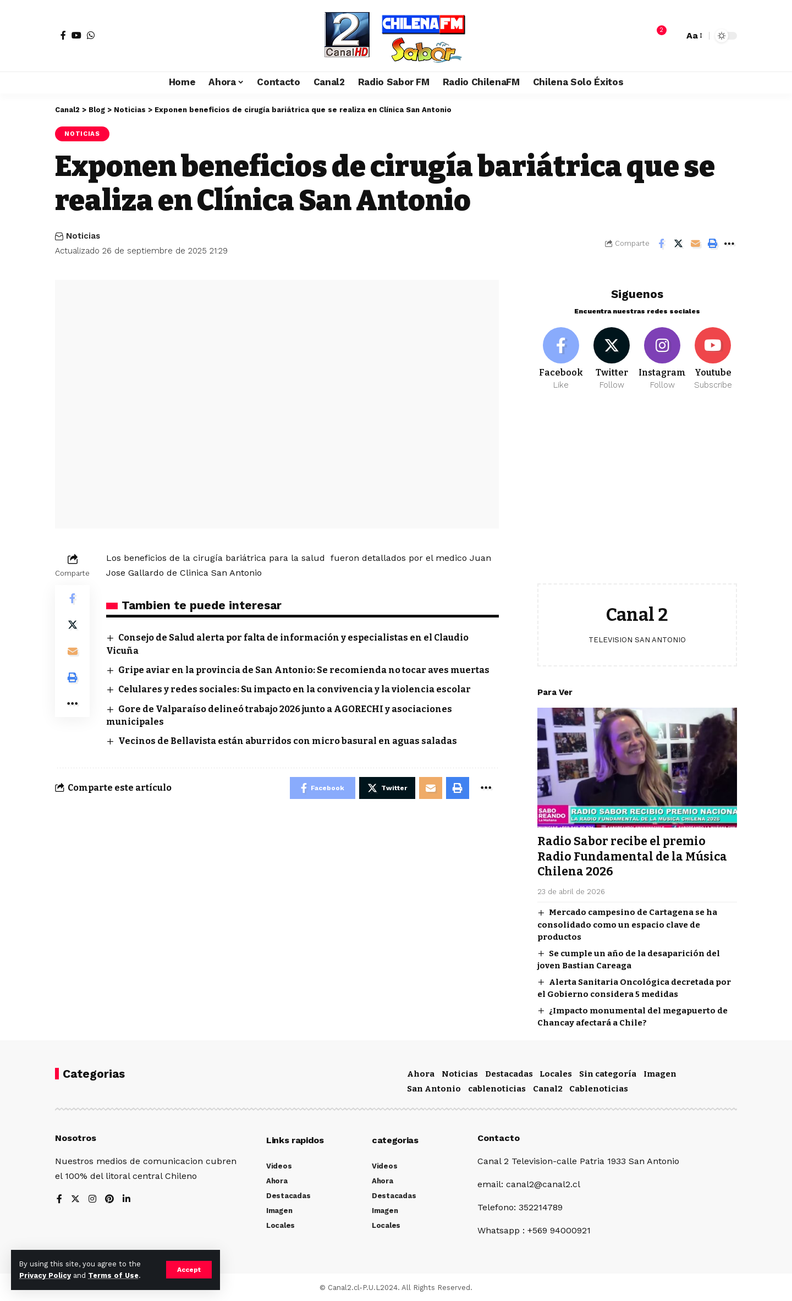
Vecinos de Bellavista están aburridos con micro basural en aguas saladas (287, 741)
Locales (556, 1072)
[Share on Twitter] (678, 243)
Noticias (82, 133)
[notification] (656, 35)
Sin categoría (607, 1072)
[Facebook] (63, 35)
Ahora (421, 1072)
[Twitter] (612, 351)
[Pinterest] (109, 1198)
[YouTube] (76, 35)
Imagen (660, 1072)
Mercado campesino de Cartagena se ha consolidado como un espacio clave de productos (627, 916)
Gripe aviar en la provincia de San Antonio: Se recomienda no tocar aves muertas (304, 670)
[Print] (712, 243)
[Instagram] (662, 351)
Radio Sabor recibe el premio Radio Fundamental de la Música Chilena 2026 (632, 848)
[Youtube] (713, 351)
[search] (672, 35)
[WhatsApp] (90, 35)
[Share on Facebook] (661, 243)
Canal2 (548, 1087)
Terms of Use (113, 1275)
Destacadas (509, 1072)
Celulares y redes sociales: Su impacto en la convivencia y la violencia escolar (294, 689)
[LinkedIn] (126, 1198)
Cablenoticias (598, 1087)
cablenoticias (497, 1087)
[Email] (695, 243)
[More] (729, 243)
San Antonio (434, 1087)
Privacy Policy (45, 1275)
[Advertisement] (637, 487)
